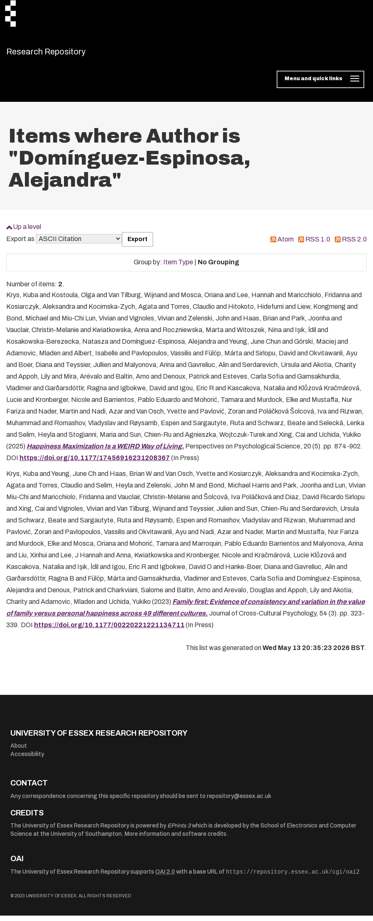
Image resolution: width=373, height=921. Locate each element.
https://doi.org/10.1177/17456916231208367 (95, 462)
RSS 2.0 (354, 244)
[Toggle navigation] (320, 85)
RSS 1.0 (317, 244)
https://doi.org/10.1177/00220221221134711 (109, 629)
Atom (285, 244)
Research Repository (64, 54)
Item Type (178, 267)
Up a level (27, 232)
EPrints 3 (179, 831)
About (18, 751)
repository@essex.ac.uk (239, 801)
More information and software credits (175, 839)
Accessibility (27, 759)
